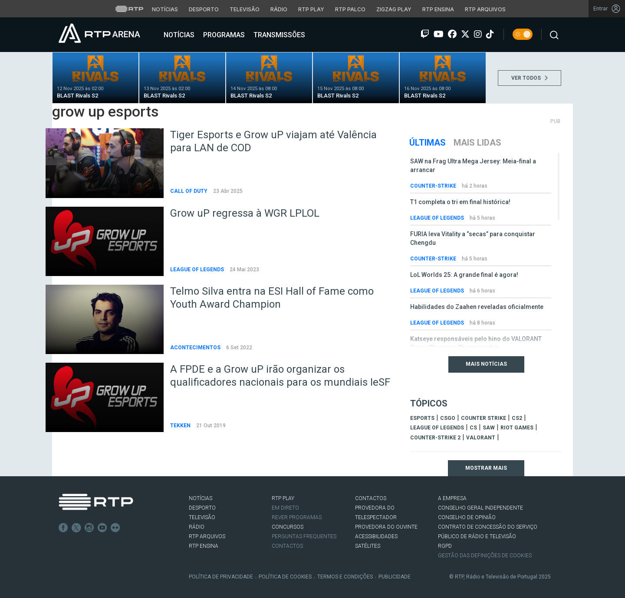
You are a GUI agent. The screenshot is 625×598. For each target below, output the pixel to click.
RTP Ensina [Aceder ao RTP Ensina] (438, 9)
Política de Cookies (285, 577)
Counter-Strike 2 (435, 438)
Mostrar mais (486, 468)
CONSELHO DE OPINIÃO (467, 517)
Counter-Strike (433, 186)
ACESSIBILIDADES (376, 536)
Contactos (287, 546)
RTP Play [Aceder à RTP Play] (311, 9)
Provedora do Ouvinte (386, 527)
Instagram (89, 528)
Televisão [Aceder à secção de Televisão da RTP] (245, 9)
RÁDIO (196, 527)
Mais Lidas (477, 142)
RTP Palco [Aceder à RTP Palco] (350, 9)
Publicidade (394, 577)
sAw (489, 428)
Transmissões (278, 35)
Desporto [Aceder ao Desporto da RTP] (204, 9)
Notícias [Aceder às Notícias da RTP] (165, 9)
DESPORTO (202, 508)
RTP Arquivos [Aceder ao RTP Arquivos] (485, 9)
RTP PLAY (283, 498)
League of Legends (197, 269)
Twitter (76, 528)
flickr (115, 528)
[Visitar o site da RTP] (129, 8)
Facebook (63, 528)
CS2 (517, 418)
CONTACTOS (370, 498)
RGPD (445, 546)
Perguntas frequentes (304, 536)
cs (473, 428)
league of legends (437, 428)
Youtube (102, 528)
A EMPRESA (452, 498)
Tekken (181, 425)
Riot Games (516, 428)
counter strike (483, 418)
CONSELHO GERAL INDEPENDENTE (480, 508)
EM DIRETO (285, 508)
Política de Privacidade (221, 577)
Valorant (480, 438)
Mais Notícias (486, 364)
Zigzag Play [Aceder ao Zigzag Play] (393, 9)
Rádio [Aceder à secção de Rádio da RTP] (278, 9)
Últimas (427, 142)
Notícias (178, 35)
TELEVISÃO (202, 517)
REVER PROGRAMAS (297, 517)
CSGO (447, 418)
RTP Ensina (203, 546)
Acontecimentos (196, 347)
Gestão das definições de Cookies (485, 555)
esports (422, 418)
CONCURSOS (287, 527)
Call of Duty (189, 191)
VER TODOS (529, 78)
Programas (223, 35)
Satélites (367, 546)
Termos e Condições (345, 577)
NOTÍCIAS (200, 498)
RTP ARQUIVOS (207, 536)
